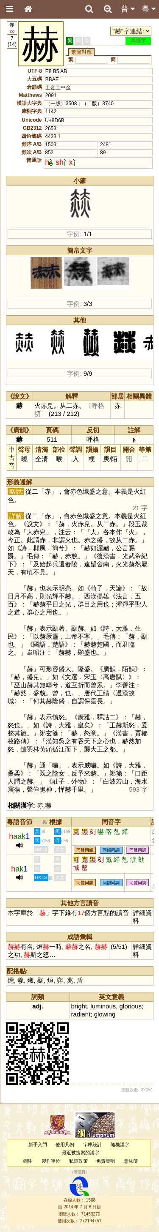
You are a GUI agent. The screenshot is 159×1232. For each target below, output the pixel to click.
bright (79, 1006)
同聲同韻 (84, 850)
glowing (105, 1014)
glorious (131, 1006)
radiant (81, 1014)
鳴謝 (28, 1161)
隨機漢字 (120, 1144)
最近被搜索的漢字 (80, 1152)
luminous (103, 1006)
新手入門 (37, 1144)
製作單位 (51, 1161)
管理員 (79, 1172)
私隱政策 (78, 1161)
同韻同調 (111, 850)
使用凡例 (65, 1144)
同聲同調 (137, 850)
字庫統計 (92, 1144)
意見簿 (131, 1161)
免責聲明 (105, 1161)
